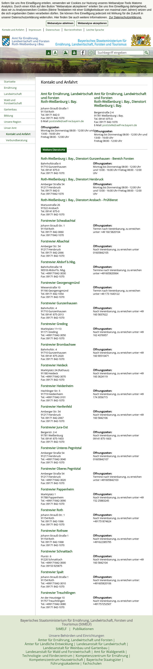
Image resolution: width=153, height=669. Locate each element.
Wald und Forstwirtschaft (13, 101)
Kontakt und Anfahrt (13, 29)
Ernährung (10, 87)
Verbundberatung (16, 140)
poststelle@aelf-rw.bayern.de (66, 121)
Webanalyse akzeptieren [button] (92, 23)
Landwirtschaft (13, 94)
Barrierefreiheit (73, 29)
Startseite (9, 81)
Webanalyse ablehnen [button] (60, 23)
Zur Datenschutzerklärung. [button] (125, 17)
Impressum (35, 29)
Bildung (8, 115)
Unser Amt (10, 128)
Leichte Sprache (95, 29)
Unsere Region (12, 121)
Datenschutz (53, 29)
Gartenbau (10, 109)
